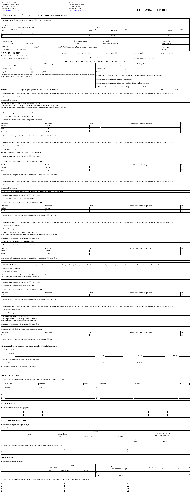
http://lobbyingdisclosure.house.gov (12, 10)
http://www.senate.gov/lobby (77, 10)
